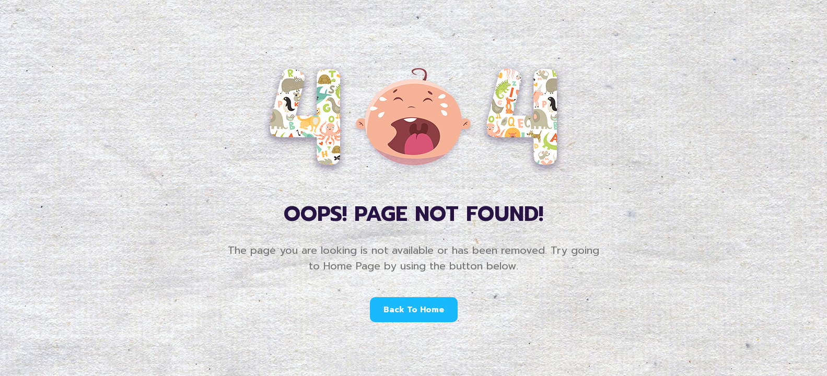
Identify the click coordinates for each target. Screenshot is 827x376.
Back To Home (413, 309)
